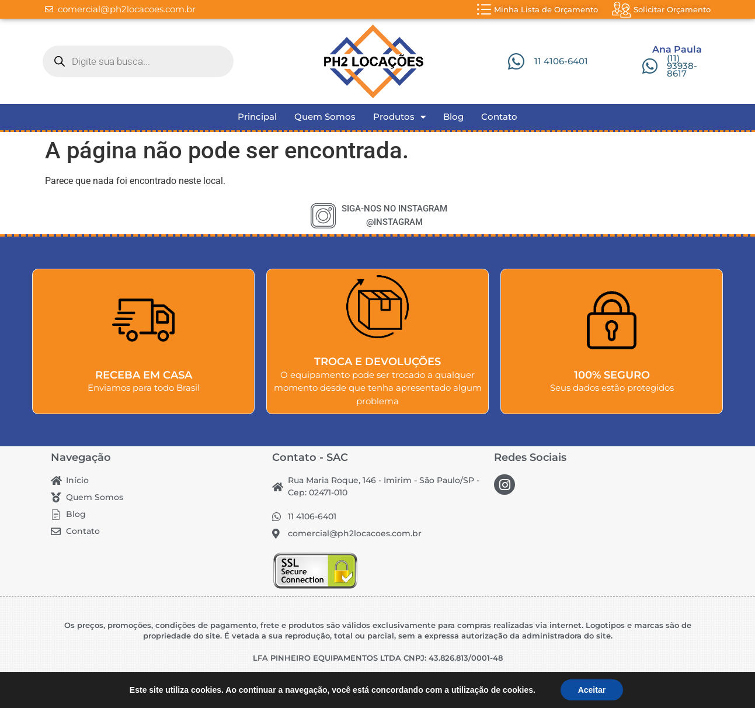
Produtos (399, 117)
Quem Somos (325, 116)
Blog (453, 116)
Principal (257, 116)
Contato (499, 116)
